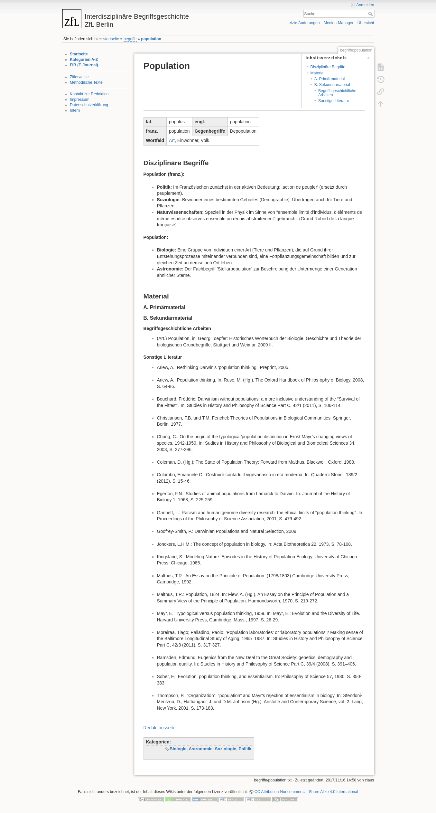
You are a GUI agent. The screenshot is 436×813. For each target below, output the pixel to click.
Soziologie (226, 748)
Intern (75, 110)
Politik (245, 748)
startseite (111, 39)
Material (317, 73)
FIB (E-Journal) (84, 65)
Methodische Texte (86, 82)
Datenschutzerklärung (89, 105)
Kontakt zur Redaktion (89, 94)
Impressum (79, 99)
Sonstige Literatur (333, 101)
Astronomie (200, 748)
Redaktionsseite (160, 727)
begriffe (130, 39)
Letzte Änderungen (303, 23)
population (151, 39)
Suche (371, 14)
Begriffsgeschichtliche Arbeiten (337, 93)
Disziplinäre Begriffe (327, 67)
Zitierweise (79, 77)
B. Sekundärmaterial (332, 84)
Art (172, 140)
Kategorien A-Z (84, 59)
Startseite (79, 54)
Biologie (178, 748)
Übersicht (365, 23)
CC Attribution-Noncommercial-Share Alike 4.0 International (306, 791)
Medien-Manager (339, 23)
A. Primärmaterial (329, 79)
